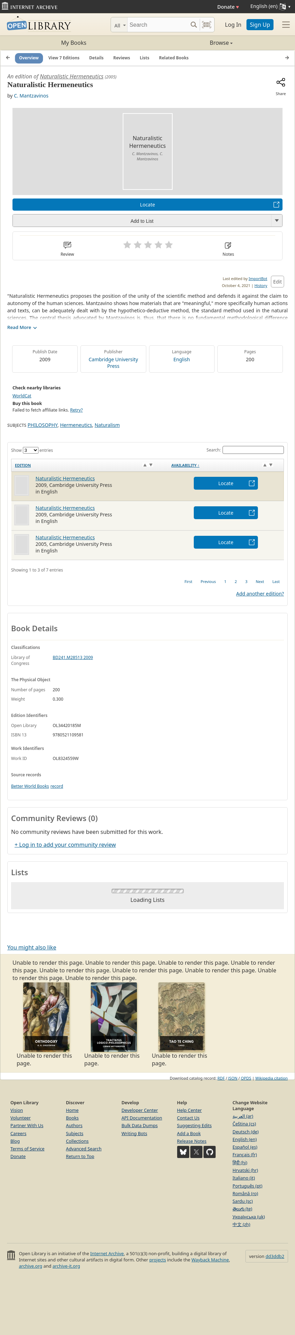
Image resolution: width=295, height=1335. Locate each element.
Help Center (189, 1110)
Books (72, 1118)
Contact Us (188, 1118)
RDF (221, 1078)
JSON (232, 1078)
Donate (228, 6)
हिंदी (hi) (240, 1162)
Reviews (121, 58)
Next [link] (260, 581)
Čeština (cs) (244, 1124)
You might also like (31, 947)
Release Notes (192, 1141)
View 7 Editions (64, 58)
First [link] (188, 581)
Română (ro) (245, 1193)
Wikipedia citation (271, 1078)
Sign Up (260, 24)
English (181, 359)
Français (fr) (245, 1154)
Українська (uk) (249, 1217)
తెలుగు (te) (242, 1209)
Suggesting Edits (194, 1125)
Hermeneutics (76, 425)
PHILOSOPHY (43, 425)
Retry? (76, 410)
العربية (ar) (243, 1116)
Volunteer (20, 1118)
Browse (190, 43)
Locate (147, 204)
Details (96, 58)
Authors (74, 1125)
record (56, 786)
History (260, 285)
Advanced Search (84, 1149)
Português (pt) (247, 1186)
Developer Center (139, 1110)
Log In (233, 24)
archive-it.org (66, 1266)
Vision (16, 1110)
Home (72, 1110)
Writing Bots (134, 1133)
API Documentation (141, 1118)
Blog (15, 1141)
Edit (277, 281)
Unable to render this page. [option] (46, 1024)
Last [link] (276, 581)
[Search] (157, 24)
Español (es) (245, 1147)
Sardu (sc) (243, 1201)
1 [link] (225, 581)
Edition (23, 465)
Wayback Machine (210, 1260)
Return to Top (80, 1156)
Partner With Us (26, 1125)
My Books (73, 43)
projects (157, 1260)
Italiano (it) (244, 1178)
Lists (144, 58)
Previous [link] (208, 581)
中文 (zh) (241, 1224)
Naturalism (107, 425)
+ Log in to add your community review (65, 844)
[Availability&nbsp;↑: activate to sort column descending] (226, 465)
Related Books (174, 58)
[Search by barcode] (206, 24)
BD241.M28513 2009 (73, 657)
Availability (185, 465)
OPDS (246, 1078)
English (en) (245, 1139)
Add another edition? (260, 593)
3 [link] (246, 581)
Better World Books (30, 786)
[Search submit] (194, 24)
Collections (77, 1141)
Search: (245, 450)
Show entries (32, 450)
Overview (29, 58)
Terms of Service (27, 1149)
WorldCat (21, 396)
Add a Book (189, 1133)
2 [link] (236, 581)
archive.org (30, 1266)
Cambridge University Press (113, 362)
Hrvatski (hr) (245, 1170)
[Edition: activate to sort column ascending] (89, 465)
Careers (18, 1133)
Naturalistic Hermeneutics (71, 76)
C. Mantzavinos (31, 95)
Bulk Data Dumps (139, 1125)
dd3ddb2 (275, 1256)
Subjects (74, 1133)
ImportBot (258, 278)
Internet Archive (107, 1253)
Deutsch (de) (246, 1132)
